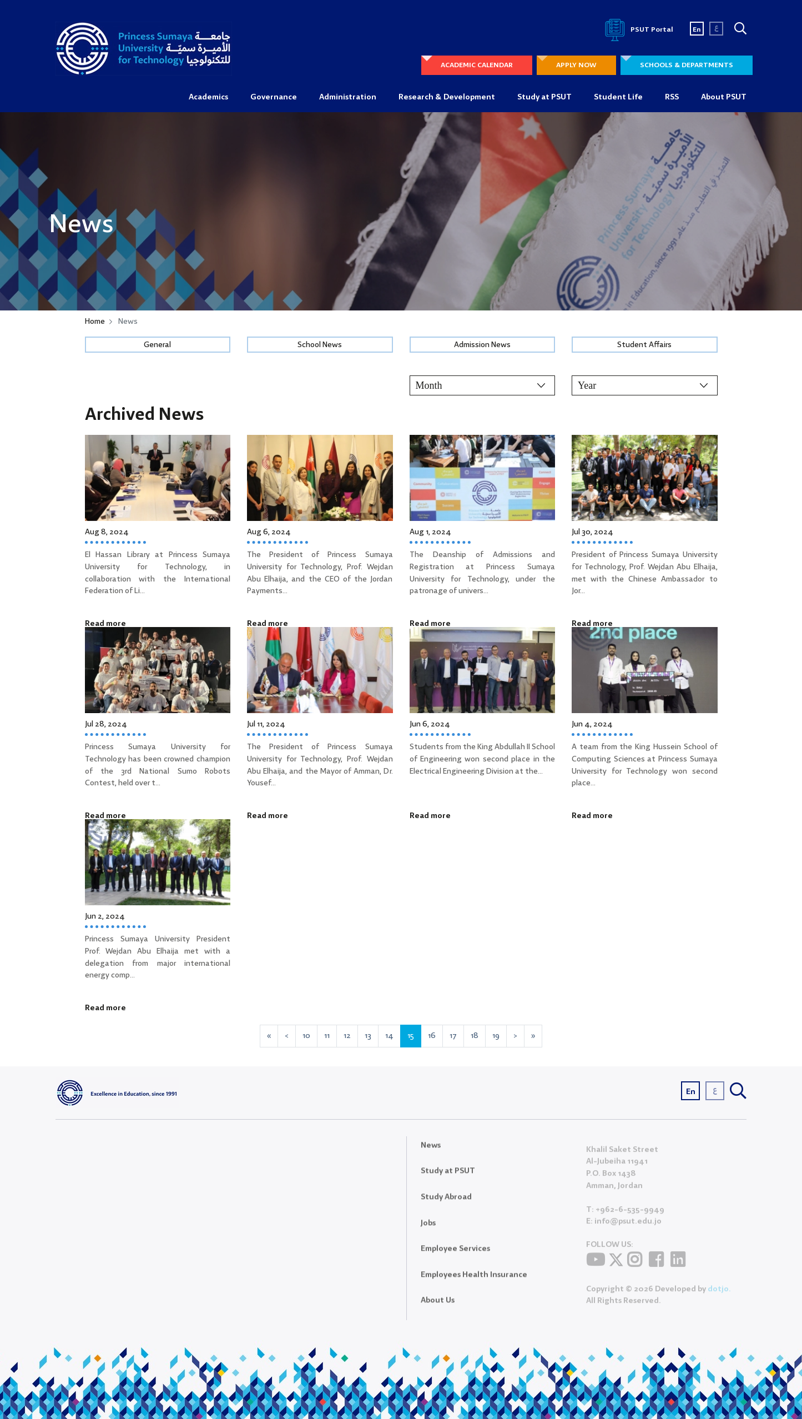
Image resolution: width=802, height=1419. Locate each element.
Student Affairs (644, 345)
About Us (438, 1307)
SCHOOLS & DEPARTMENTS (686, 65)
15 (410, 1036)
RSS (672, 97)
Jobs (428, 1230)
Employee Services (455, 1256)
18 (474, 1036)
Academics (208, 97)
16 (432, 1036)
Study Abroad (446, 1204)
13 (368, 1036)
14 (389, 1036)
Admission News (482, 345)
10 (306, 1036)
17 (453, 1036)
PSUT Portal (637, 29)
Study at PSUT (544, 97)
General (157, 345)
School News (319, 345)
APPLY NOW (576, 65)
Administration (347, 97)
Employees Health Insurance (474, 1281)
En (697, 29)
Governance (273, 97)
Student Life (618, 97)
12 (347, 1036)
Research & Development (447, 97)
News (431, 1152)
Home (95, 321)
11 (327, 1036)
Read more (105, 624)
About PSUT (723, 97)
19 (496, 1036)
